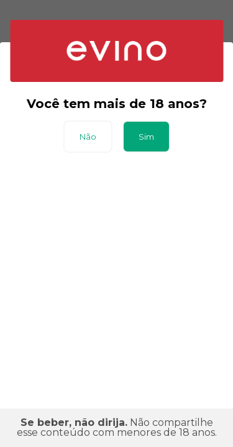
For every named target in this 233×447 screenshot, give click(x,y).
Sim (146, 137)
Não (88, 137)
